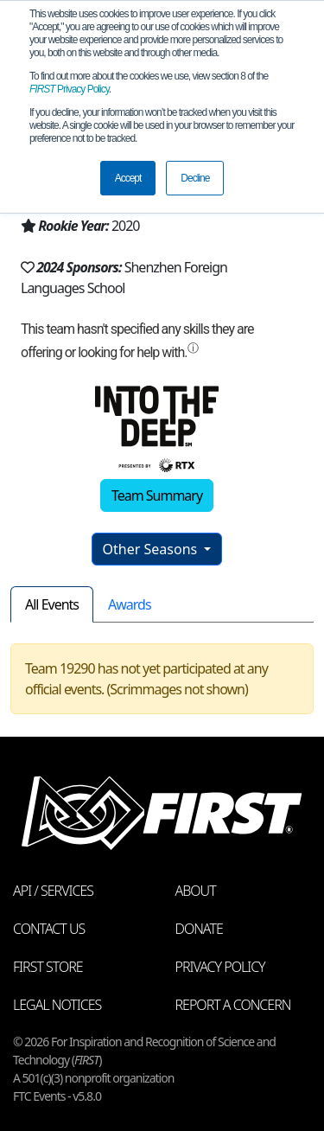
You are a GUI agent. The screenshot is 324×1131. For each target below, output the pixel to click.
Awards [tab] (129, 604)
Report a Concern (233, 1004)
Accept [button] (128, 178)
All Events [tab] (52, 604)
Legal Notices (57, 1004)
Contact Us (49, 928)
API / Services (53, 890)
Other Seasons (152, 549)
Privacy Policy (69, 89)
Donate (199, 928)
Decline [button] (195, 178)
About (195, 890)
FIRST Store (48, 966)
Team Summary (156, 495)
